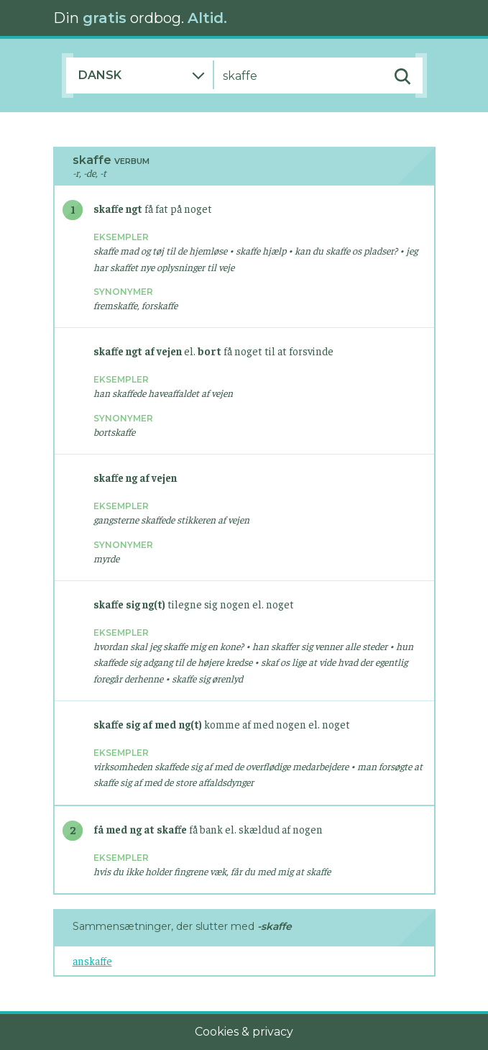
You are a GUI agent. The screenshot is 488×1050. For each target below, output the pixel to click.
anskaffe (92, 960)
